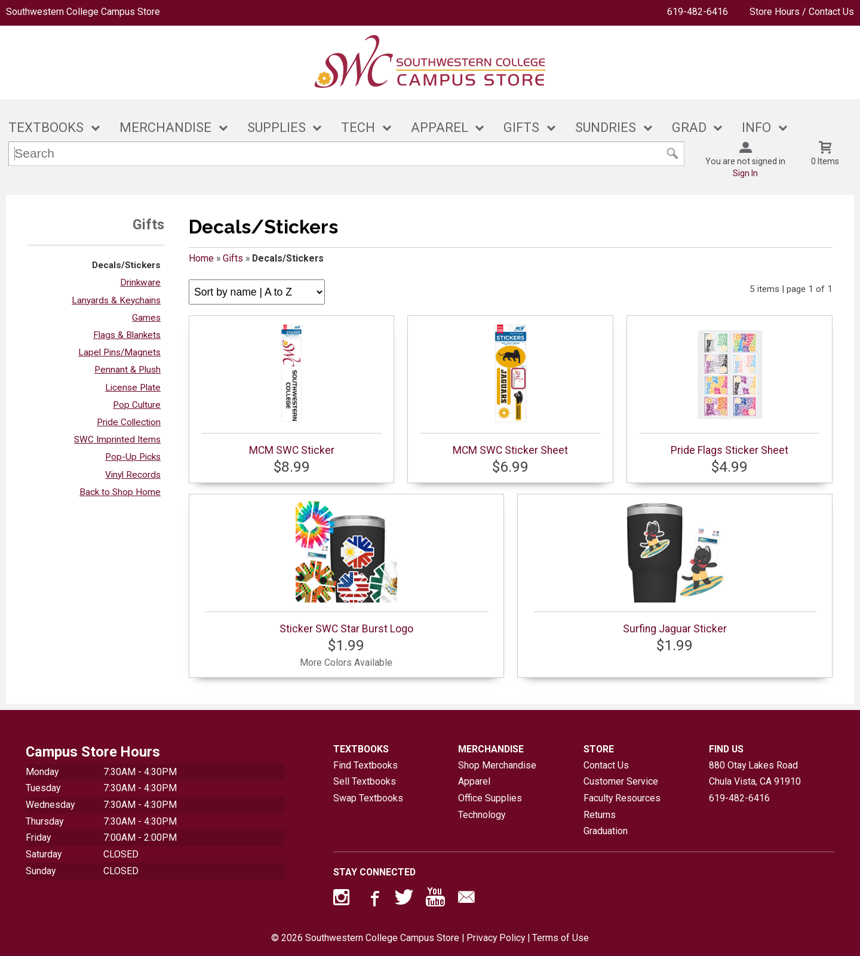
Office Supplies (490, 798)
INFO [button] (756, 127)
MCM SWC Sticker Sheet (510, 389)
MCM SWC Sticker (291, 389)
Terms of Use (560, 937)
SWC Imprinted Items (117, 439)
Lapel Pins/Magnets (119, 352)
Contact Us (606, 765)
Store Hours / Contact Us (802, 11)
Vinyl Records (133, 474)
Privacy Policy (495, 937)
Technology (481, 814)
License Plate (133, 387)
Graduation (605, 831)
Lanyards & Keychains (116, 300)
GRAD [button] (689, 127)
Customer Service (620, 781)
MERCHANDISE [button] (165, 127)
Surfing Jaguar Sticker (674, 568)
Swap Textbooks (368, 798)
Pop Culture (137, 404)
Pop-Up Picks (133, 456)
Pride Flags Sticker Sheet (729, 389)
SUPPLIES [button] (276, 127)
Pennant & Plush (127, 369)
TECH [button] (358, 127)
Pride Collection (129, 422)
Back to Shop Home (120, 492)
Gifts (233, 258)
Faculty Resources (622, 798)
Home (201, 258)
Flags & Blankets (127, 335)
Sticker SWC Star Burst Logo (346, 568)
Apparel (474, 781)
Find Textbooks (365, 765)
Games (146, 317)
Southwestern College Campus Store (83, 11)
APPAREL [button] (439, 127)
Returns (599, 814)
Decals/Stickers (126, 265)
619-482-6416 (697, 11)
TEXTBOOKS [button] (46, 127)
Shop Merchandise (497, 765)
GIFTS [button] (521, 127)
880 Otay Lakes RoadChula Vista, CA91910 (755, 774)
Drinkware (140, 282)
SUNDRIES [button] (605, 127)
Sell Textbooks (364, 781)
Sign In (745, 173)
